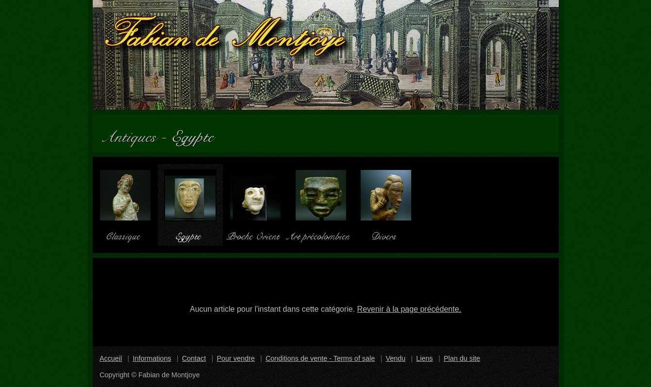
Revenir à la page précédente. (409, 309)
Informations (152, 358)
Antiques (134, 133)
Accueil (111, 358)
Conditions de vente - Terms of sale (320, 358)
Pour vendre (235, 358)
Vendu (395, 358)
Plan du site (462, 358)
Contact (194, 358)
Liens (424, 358)
